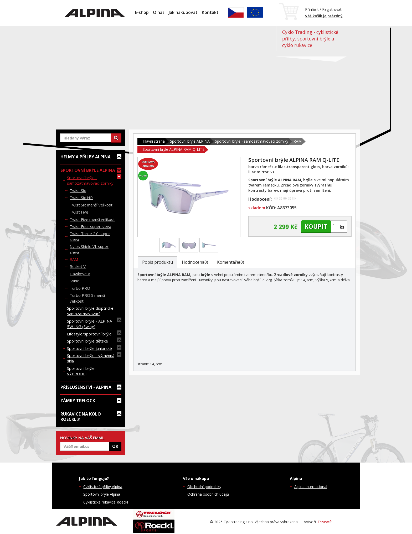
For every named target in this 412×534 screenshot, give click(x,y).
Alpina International (310, 486)
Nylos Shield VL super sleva (89, 249)
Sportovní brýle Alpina (101, 494)
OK (115, 446)
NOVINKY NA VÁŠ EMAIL (82, 437)
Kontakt (210, 12)
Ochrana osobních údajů (208, 494)
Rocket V (78, 266)
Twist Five (79, 212)
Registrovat (332, 9)
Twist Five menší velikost (92, 219)
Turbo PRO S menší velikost (87, 298)
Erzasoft (325, 521)
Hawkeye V (80, 273)
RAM (74, 259)
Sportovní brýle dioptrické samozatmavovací (90, 310)
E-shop (142, 12)
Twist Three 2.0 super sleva (90, 236)
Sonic (74, 280)
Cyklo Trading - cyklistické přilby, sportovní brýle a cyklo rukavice (310, 38)
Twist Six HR (81, 197)
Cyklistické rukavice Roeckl (105, 502)
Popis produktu (157, 262)
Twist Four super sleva (90, 226)
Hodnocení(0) (195, 262)
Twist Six (78, 190)
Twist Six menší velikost (91, 205)
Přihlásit (312, 9)
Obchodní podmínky (204, 486)
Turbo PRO (80, 288)
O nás (158, 12)
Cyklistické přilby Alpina (102, 486)
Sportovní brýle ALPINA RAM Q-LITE (173, 149)
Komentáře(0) (230, 262)
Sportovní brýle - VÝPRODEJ (82, 371)
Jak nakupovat (183, 12)
